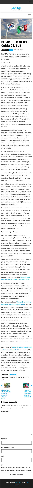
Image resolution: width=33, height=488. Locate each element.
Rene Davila (19, 49)
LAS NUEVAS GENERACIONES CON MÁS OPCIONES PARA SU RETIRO (5, 394)
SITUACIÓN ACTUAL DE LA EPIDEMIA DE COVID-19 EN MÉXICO (27, 394)
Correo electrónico (7, 447)
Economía (13, 374)
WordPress (18, 482)
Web (2, 456)
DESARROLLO (12, 377)
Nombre (4, 439)
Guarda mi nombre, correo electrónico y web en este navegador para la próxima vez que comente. (16, 469)
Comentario (5, 411)
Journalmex (16, 8)
